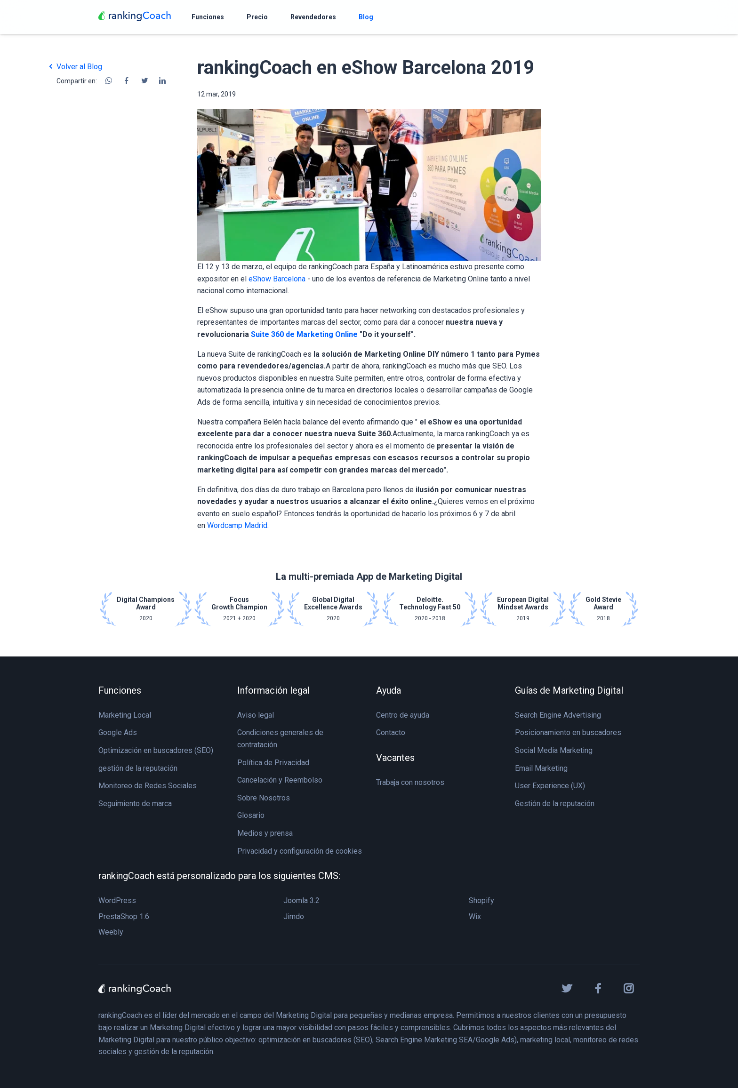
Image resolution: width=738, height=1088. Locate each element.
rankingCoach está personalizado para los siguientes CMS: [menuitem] (219, 875)
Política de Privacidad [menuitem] (273, 762)
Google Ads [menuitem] (117, 732)
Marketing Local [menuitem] (124, 715)
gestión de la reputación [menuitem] (137, 768)
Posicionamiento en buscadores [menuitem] (568, 732)
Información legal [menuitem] (273, 690)
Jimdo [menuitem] (293, 916)
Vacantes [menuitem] (395, 757)
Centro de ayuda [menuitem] (402, 715)
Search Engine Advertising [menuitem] (558, 715)
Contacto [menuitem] (390, 732)
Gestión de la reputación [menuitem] (554, 803)
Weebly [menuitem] (110, 932)
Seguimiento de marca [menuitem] (135, 803)
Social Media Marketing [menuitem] (554, 750)
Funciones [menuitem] (119, 690)
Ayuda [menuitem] (388, 690)
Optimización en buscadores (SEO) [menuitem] (155, 750)
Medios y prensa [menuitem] (265, 833)
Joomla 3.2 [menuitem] (301, 900)
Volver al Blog (74, 66)
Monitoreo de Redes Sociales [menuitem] (147, 785)
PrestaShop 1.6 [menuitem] (123, 916)
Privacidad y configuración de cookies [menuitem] (299, 851)
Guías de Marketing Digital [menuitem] (569, 690)
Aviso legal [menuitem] (255, 715)
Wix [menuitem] (475, 916)
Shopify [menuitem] (481, 900)
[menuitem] (207, 16)
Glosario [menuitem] (251, 815)
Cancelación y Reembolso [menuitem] (279, 780)
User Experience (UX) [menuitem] (550, 785)
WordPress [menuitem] (117, 900)
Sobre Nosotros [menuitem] (263, 797)
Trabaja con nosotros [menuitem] (410, 782)
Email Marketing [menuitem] (541, 768)
